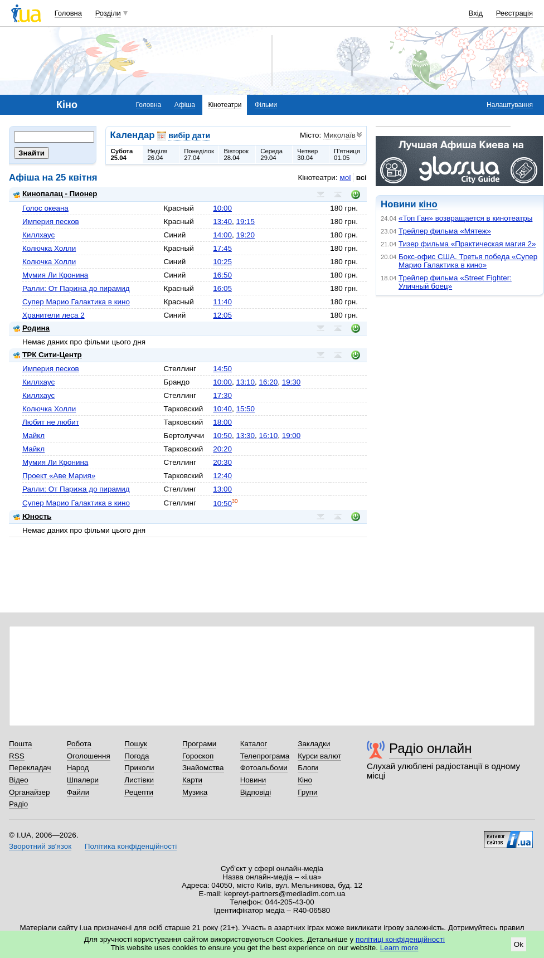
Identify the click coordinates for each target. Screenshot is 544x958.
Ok (518, 944)
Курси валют (319, 756)
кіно (428, 204)
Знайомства (203, 768)
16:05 (222, 288)
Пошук (135, 744)
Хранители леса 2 (53, 315)
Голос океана (45, 208)
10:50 (222, 435)
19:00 (291, 435)
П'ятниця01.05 (347, 154)
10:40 (222, 409)
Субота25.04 (122, 154)
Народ (78, 768)
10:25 (222, 261)
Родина (31, 328)
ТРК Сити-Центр (47, 355)
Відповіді (255, 792)
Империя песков (50, 221)
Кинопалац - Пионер (55, 193)
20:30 (222, 462)
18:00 (222, 422)
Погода (136, 756)
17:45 (222, 248)
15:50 (245, 409)
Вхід (476, 13)
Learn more (399, 948)
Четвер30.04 (307, 154)
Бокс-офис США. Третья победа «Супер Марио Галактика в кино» (468, 260)
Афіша (184, 105)
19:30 (291, 382)
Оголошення (88, 756)
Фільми (266, 105)
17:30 (222, 395)
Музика (194, 792)
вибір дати (189, 135)
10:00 (222, 208)
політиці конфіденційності (400, 939)
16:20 (268, 382)
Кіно (305, 780)
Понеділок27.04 (199, 154)
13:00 (222, 489)
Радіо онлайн (430, 748)
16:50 (222, 275)
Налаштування (510, 105)
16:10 (268, 435)
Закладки (314, 744)
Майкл (33, 435)
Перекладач (30, 768)
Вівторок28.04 (236, 154)
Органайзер (29, 792)
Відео (18, 780)
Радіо (18, 804)
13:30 (245, 435)
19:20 (245, 235)
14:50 (222, 368)
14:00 (222, 235)
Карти (192, 780)
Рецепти (138, 792)
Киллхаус (38, 235)
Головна (68, 13)
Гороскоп (197, 756)
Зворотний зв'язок (40, 846)
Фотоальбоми (264, 768)
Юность (32, 516)
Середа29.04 (271, 154)
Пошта (20, 744)
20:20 (222, 449)
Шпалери (83, 780)
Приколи (139, 768)
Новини (253, 780)
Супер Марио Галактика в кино (76, 302)
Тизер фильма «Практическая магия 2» (467, 244)
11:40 (222, 302)
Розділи (108, 13)
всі (361, 177)
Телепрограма (265, 756)
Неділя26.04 (157, 154)
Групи (307, 792)
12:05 (222, 315)
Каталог (254, 744)
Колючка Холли (49, 248)
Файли (78, 792)
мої (345, 177)
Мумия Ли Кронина (55, 275)
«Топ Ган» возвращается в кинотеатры (465, 218)
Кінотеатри (224, 105)
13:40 (222, 221)
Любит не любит (50, 422)
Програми (199, 744)
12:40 (222, 475)
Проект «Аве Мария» (58, 475)
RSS (17, 756)
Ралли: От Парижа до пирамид (76, 288)
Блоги (308, 768)
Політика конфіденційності (131, 846)
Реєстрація (514, 13)
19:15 (245, 221)
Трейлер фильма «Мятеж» (445, 231)
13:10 (245, 382)
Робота (79, 744)
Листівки (139, 780)
